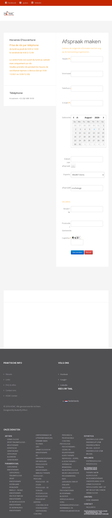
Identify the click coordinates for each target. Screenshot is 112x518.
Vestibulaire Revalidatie (14, 485)
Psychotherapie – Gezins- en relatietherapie (69, 450)
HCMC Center (11, 395)
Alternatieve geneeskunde (90, 468)
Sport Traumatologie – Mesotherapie (16, 443)
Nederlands (71, 401)
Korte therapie (68, 455)
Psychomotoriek (67, 490)
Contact (88, 504)
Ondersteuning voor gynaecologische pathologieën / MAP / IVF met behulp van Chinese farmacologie (96, 487)
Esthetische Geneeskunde (12, 449)
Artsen (8, 436)
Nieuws (9, 374)
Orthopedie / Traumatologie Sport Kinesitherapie (15, 477)
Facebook (64, 374)
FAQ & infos (11, 385)
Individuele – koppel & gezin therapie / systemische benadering (70, 462)
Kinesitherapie (13, 470)
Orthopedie (12, 454)
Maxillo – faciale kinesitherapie (16, 491)
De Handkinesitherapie (44, 456)
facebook (10, 3)
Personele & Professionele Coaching (68, 438)
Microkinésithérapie (94, 478)
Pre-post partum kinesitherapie (16, 497)
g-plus (23, 3)
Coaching (38, 514)
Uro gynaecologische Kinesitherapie (43, 450)
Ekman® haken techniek (41, 442)
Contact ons (11, 390)
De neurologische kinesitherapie (17, 503)
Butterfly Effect (21, 410)
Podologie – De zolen (42, 483)
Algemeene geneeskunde (12, 458)
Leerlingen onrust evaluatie (70, 483)
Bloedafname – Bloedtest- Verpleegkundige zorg (67, 497)
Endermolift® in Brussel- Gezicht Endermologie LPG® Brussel (94, 449)
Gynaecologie (13, 439)
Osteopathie (12, 467)
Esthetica (89, 436)
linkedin (35, 3)
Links (8, 379)
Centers (88, 497)
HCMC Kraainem (92, 500)
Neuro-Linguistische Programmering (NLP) (70, 476)
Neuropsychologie (70, 470)
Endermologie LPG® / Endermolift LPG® (95, 440)
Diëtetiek (37, 502)
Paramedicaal (12, 463)
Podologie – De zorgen (42, 489)
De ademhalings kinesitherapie (15, 509)
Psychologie (65, 444)
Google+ (63, 380)
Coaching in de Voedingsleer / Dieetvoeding (42, 508)
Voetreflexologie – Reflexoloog (94, 462)
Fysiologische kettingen (41, 465)
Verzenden (77, 252)
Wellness (88, 458)
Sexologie (66, 488)
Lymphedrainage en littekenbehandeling (44, 436)
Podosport (40, 499)
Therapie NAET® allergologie (92, 474)
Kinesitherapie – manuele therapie (43, 471)
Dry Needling (41, 461)
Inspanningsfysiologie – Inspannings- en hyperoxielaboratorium (70, 508)
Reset (88, 252)
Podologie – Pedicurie (39, 477)
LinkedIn (63, 385)
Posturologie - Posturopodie (42, 494)
